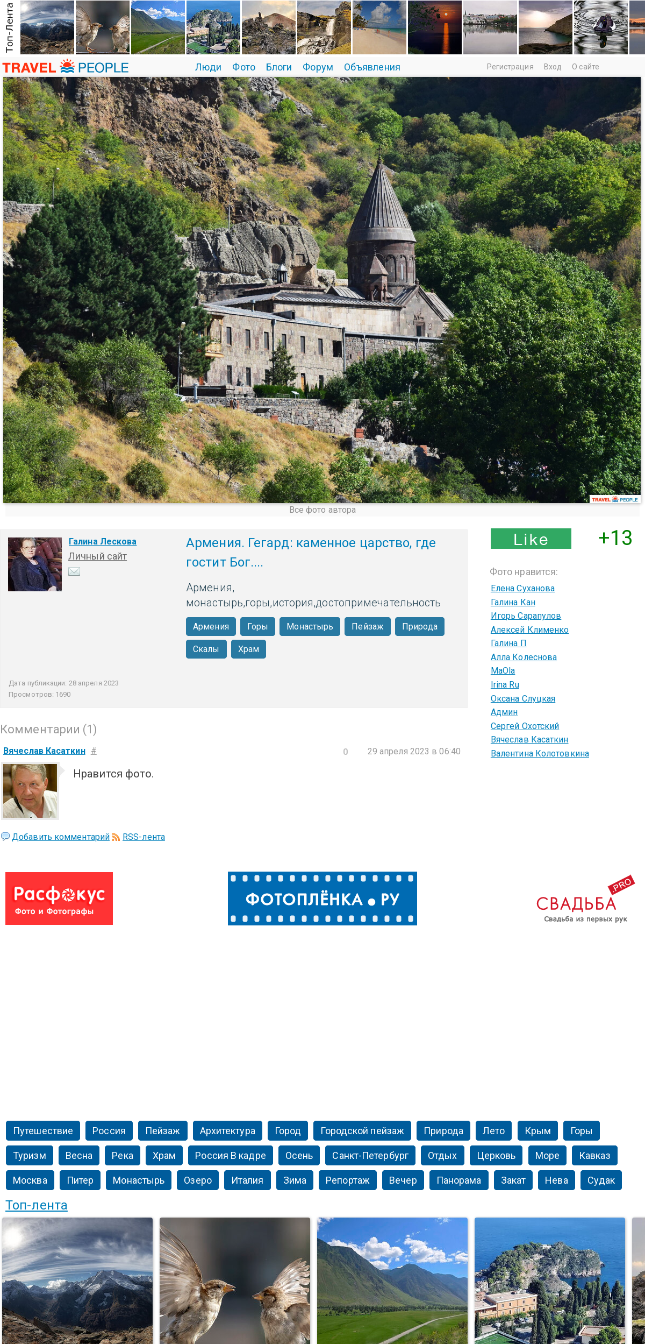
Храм (248, 649)
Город (288, 1130)
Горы (257, 626)
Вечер (403, 1180)
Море (547, 1155)
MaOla (503, 671)
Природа (420, 626)
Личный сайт (97, 556)
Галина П (509, 643)
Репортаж (348, 1180)
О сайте (585, 66)
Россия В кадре (230, 1155)
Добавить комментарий (61, 837)
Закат (513, 1180)
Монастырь (309, 626)
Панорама (459, 1180)
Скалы (206, 649)
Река (122, 1155)
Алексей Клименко (530, 630)
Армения (211, 626)
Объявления (372, 67)
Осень (299, 1155)
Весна (79, 1155)
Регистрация (510, 66)
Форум (318, 67)
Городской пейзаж (362, 1130)
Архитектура (227, 1130)
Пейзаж (368, 626)
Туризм (29, 1155)
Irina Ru (505, 685)
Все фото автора (322, 510)
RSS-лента (144, 837)
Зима (294, 1180)
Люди (208, 67)
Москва (30, 1180)
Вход (553, 66)
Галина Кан (513, 602)
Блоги (279, 67)
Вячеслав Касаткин (530, 739)
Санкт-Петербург (370, 1155)
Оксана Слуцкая (523, 699)
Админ (504, 712)
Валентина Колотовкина (540, 753)
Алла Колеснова (524, 657)
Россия (109, 1130)
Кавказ (595, 1155)
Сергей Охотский (525, 726)
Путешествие (43, 1130)
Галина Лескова (103, 541)
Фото (243, 67)
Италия (247, 1180)
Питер (80, 1180)
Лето (494, 1130)
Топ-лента (36, 1205)
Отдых (442, 1155)
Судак (601, 1180)
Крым (538, 1130)
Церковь (496, 1155)
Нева (556, 1180)
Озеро (198, 1180)
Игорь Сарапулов (526, 616)
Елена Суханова (523, 588)
